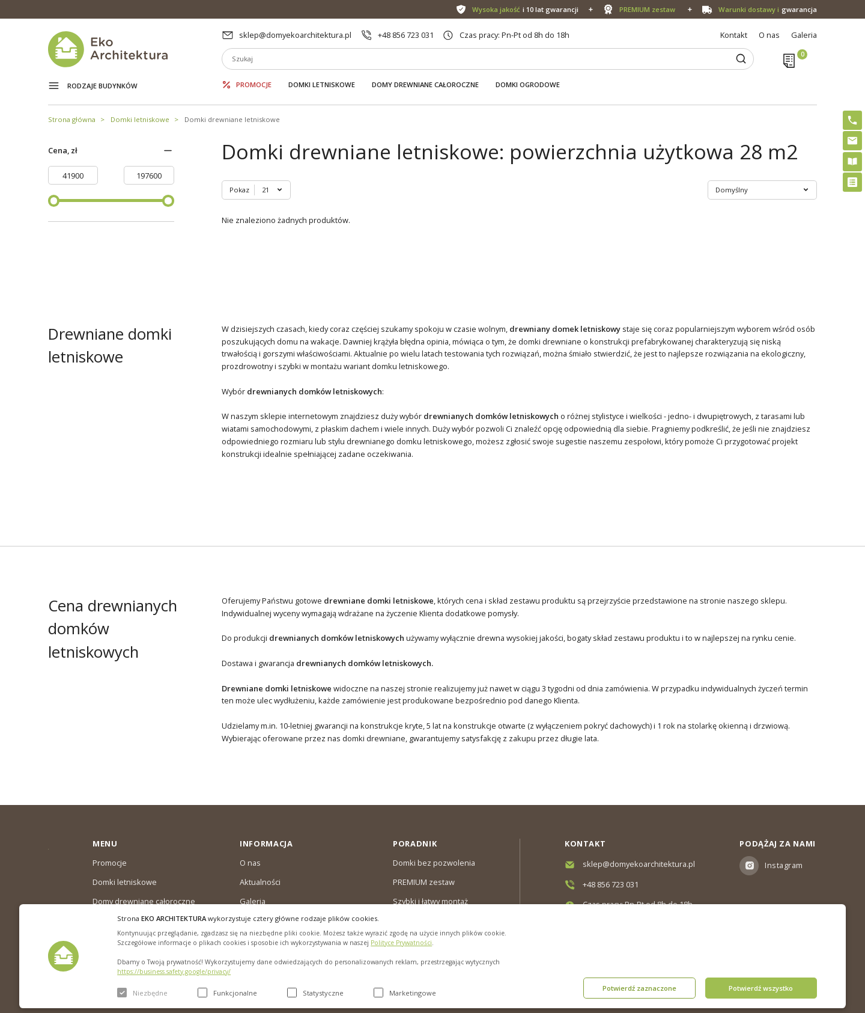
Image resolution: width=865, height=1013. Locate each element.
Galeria (804, 34)
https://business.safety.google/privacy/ (174, 971)
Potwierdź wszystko (761, 988)
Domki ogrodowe (528, 84)
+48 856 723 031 (406, 34)
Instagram (784, 865)
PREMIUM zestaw (424, 882)
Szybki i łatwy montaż (430, 901)
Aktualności (260, 882)
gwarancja (767, 9)
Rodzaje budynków (102, 85)
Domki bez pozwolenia (434, 862)
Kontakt (733, 34)
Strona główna (72, 119)
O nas (769, 34)
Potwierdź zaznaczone (639, 988)
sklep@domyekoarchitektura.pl (295, 34)
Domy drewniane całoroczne (425, 84)
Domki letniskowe (321, 84)
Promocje (254, 84)
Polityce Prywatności (401, 942)
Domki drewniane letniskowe (232, 119)
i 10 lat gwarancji (525, 9)
